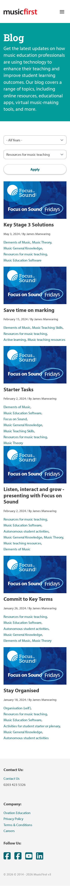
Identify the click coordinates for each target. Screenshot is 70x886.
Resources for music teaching (25, 254)
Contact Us (12, 778)
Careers (9, 831)
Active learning (15, 339)
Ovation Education (17, 813)
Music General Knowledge (23, 248)
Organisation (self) (17, 708)
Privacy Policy (13, 818)
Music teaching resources (46, 339)
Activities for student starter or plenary (32, 726)
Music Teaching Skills (47, 327)
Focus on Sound (15, 419)
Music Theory (41, 242)
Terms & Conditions (18, 825)
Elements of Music (17, 242)
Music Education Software (22, 260)
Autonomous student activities (26, 531)
